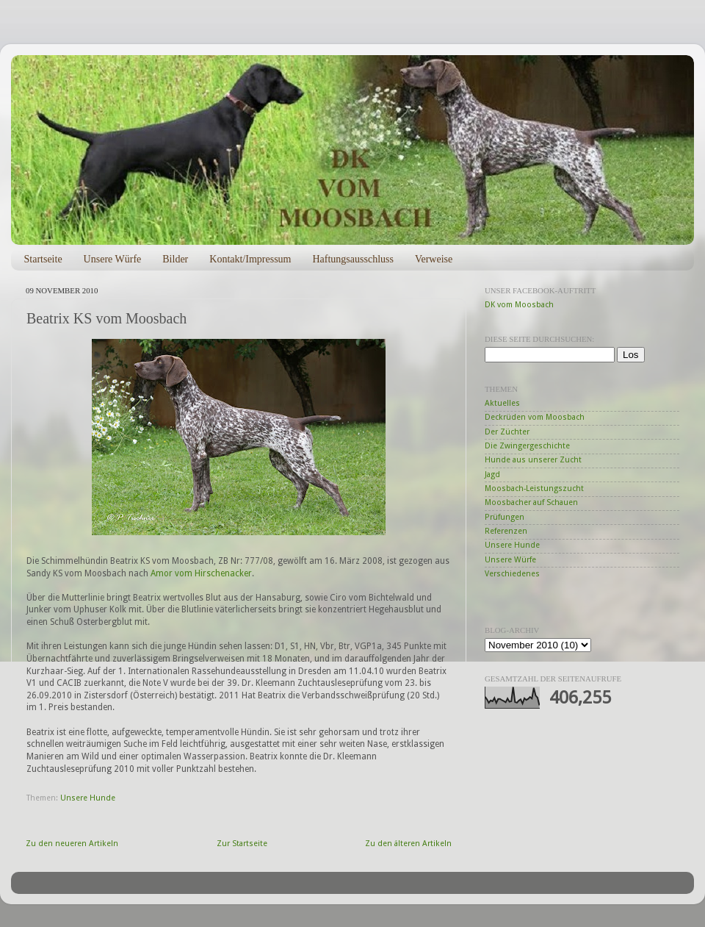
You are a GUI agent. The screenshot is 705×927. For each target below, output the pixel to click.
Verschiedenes (512, 574)
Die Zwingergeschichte (527, 446)
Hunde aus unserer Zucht (533, 460)
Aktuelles (502, 403)
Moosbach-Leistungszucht (534, 488)
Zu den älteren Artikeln (408, 843)
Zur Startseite (242, 843)
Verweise (433, 259)
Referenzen (506, 531)
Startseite (43, 259)
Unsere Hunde (87, 798)
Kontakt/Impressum (250, 259)
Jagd (492, 474)
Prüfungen (504, 517)
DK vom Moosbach (519, 304)
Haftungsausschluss (352, 259)
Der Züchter (507, 432)
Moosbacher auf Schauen (531, 502)
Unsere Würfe (113, 259)
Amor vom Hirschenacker (201, 573)
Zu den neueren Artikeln (72, 843)
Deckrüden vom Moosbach (535, 417)
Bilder (175, 259)
